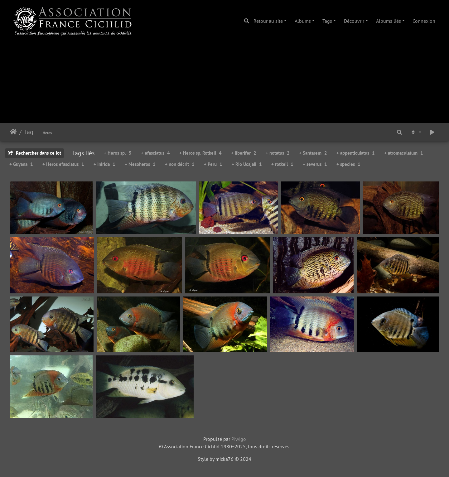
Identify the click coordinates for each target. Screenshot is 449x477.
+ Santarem (313, 153)
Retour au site (268, 21)
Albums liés (388, 21)
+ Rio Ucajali (247, 164)
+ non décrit (180, 164)
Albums (303, 21)
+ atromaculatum (403, 153)
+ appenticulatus (355, 153)
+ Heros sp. (118, 153)
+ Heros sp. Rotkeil (200, 153)
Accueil (13, 132)
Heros (47, 132)
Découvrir (354, 21)
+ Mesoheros (140, 164)
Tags (327, 21)
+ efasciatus (155, 153)
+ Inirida (104, 164)
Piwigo (238, 439)
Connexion (424, 21)
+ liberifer (243, 153)
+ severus (315, 164)
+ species (348, 164)
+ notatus (278, 153)
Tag (28, 132)
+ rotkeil (282, 164)
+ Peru (213, 164)
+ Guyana (21, 164)
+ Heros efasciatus (63, 164)
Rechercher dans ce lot (34, 153)
